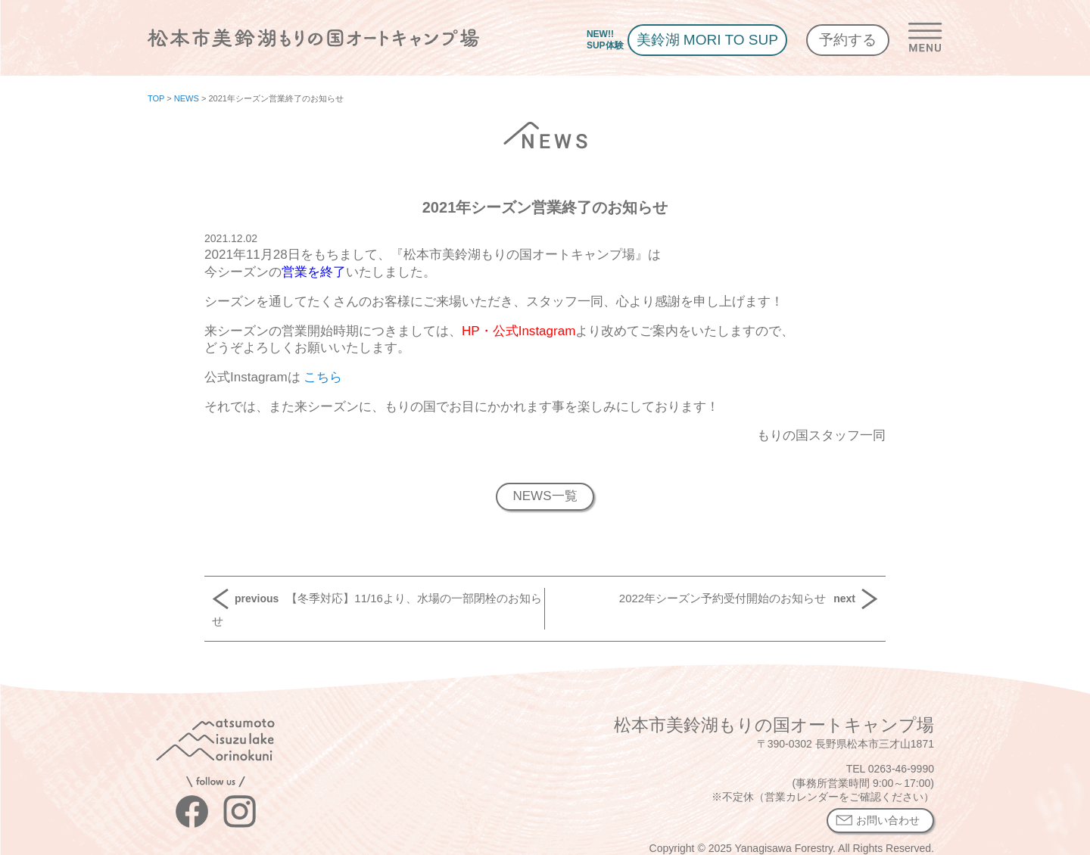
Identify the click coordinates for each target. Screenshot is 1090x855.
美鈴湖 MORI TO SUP (707, 40)
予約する (848, 40)
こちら (322, 377)
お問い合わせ (888, 820)
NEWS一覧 (545, 496)
